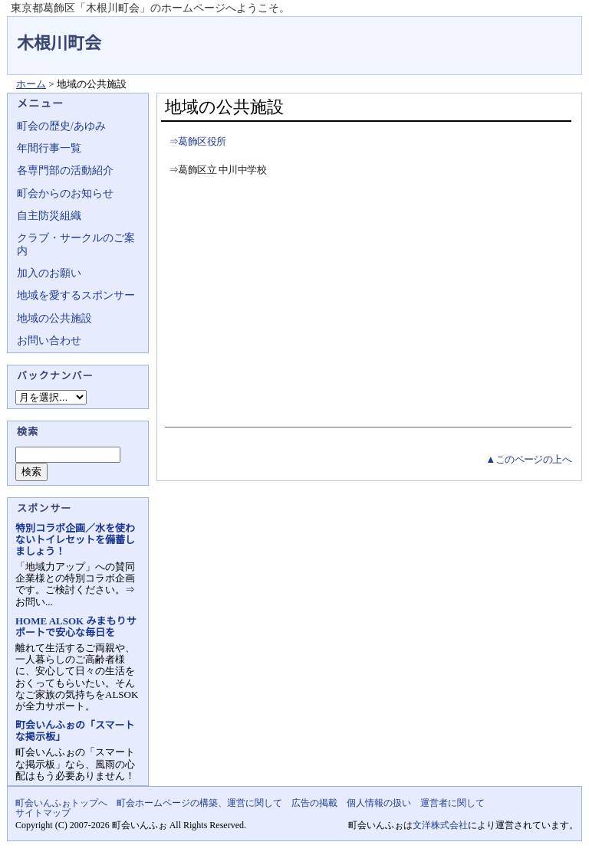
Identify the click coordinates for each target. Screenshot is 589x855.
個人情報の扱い (379, 803)
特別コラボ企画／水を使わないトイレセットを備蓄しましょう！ (75, 539)
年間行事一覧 (49, 148)
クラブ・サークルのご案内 (76, 244)
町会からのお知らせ (65, 193)
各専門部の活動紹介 (65, 170)
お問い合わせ (49, 340)
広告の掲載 (314, 803)
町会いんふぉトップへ (61, 803)
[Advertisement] (366, 304)
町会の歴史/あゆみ (61, 126)
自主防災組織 (49, 215)
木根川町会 (59, 43)
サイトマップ (43, 812)
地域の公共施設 (54, 318)
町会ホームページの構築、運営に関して (199, 803)
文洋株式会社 (440, 825)
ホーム (31, 84)
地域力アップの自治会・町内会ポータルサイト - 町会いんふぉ (524, 34)
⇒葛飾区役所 (197, 141)
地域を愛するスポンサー (76, 295)
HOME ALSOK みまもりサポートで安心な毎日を (75, 626)
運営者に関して (452, 803)
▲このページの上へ (528, 459)
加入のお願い (49, 273)
